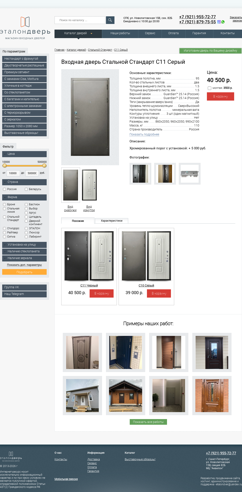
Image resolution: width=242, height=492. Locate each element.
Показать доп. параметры (24, 264)
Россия (10, 189)
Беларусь (33, 189)
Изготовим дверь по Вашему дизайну (210, 50)
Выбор (31, 208)
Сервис (150, 33)
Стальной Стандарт (11, 218)
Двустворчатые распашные (24, 65)
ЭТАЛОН (32, 228)
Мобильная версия (66, 479)
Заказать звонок (236, 19)
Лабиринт (33, 236)
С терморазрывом (17, 112)
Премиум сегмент (16, 72)
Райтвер (10, 232)
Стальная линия (11, 210)
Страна (11, 182)
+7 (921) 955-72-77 (197, 16)
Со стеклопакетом (17, 92)
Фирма (10, 197)
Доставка (93, 459)
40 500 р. (77, 292)
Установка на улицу (20, 244)
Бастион (32, 204)
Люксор (32, 232)
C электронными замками (22, 106)
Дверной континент (33, 222)
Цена (9, 154)
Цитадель (33, 216)
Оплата (173, 33)
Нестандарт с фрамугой (21, 58)
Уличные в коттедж (18, 85)
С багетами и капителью (21, 99)
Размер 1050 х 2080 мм (20, 126)
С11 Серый (121, 49)
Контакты (228, 33)
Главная (60, 49)
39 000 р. (134, 292)
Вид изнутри (89, 189)
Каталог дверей (75, 33)
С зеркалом (12, 119)
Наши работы (120, 33)
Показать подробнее (144, 134)
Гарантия (199, 33)
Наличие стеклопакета (22, 251)
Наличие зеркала (18, 258)
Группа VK (11, 287)
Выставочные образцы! (21, 133)
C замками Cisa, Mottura (21, 79)
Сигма (9, 236)
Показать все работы (148, 422)
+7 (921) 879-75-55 (197, 21)
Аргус (30, 212)
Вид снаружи (70, 189)
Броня (9, 204)
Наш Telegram (14, 294)
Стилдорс (11, 228)
